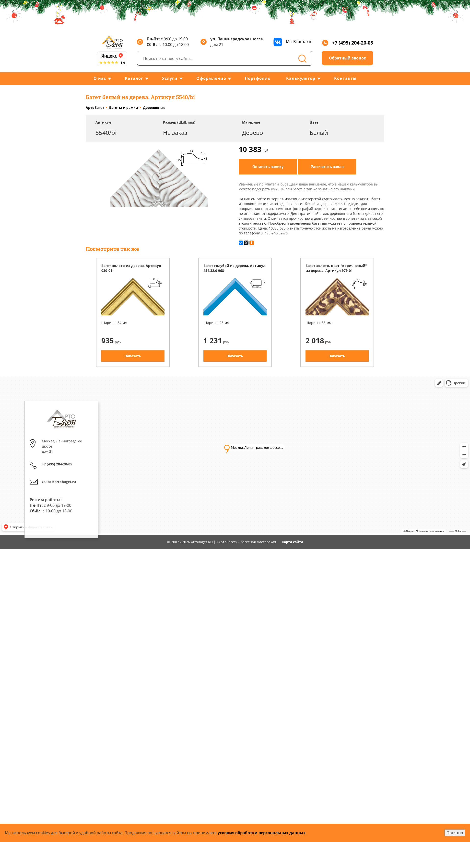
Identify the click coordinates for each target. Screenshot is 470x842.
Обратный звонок (347, 58)
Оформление (211, 78)
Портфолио (257, 78)
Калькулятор (300, 78)
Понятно (454, 832)
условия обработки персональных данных (262, 832)
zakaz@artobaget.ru (59, 476)
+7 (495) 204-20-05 (347, 42)
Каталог (134, 78)
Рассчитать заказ (327, 166)
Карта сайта (292, 542)
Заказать (133, 356)
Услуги (169, 78)
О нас (100, 78)
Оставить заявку (267, 166)
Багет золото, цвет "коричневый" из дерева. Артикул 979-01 (336, 268)
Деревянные (154, 107)
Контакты (345, 78)
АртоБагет (95, 107)
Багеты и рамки (123, 107)
